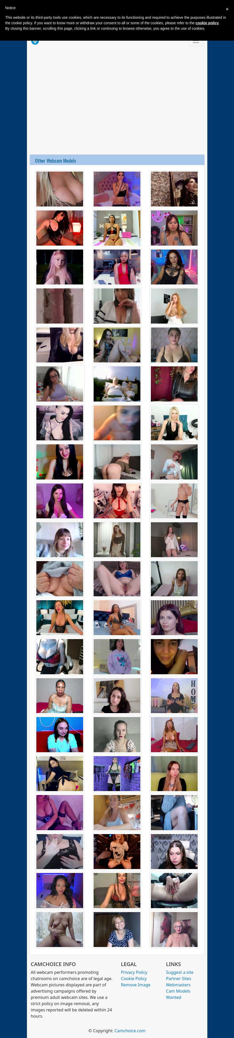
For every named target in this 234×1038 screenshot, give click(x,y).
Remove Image (136, 985)
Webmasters (178, 985)
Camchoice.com (130, 1031)
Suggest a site (179, 972)
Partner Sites (178, 978)
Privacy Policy (134, 972)
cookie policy (207, 23)
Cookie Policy (134, 978)
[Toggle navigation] (196, 40)
